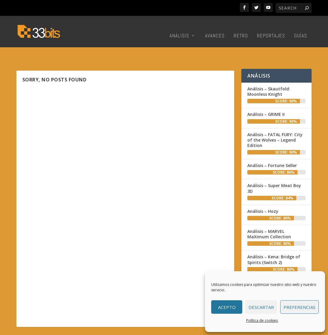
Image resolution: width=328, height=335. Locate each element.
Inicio (131, 329)
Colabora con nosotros (187, 329)
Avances (215, 28)
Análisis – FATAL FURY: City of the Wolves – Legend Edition (275, 123)
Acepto (227, 307)
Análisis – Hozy (262, 194)
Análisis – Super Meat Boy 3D (274, 171)
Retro (241, 28)
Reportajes (271, 28)
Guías (300, 28)
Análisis (179, 28)
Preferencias (299, 307)
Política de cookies (262, 320)
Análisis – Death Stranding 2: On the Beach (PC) (275, 268)
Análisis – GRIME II (266, 97)
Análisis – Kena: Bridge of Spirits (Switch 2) (273, 242)
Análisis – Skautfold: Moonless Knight (268, 74)
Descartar (261, 307)
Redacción (151, 329)
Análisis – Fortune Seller (272, 148)
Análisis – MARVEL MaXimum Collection (269, 216)
